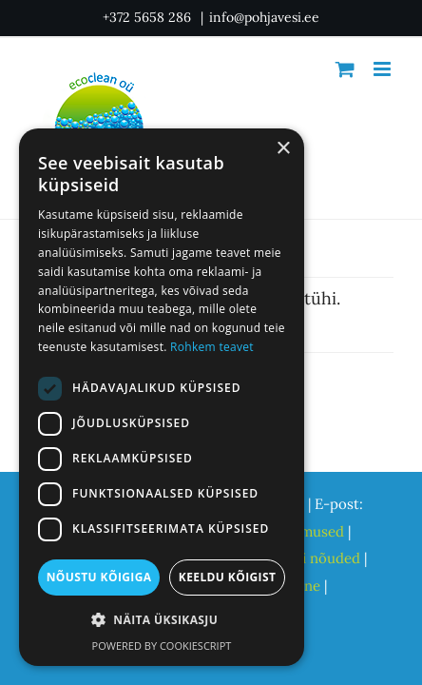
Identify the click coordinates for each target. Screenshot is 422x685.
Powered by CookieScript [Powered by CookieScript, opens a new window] (162, 645)
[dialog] (161, 397)
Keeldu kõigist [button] (228, 577)
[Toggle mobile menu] (383, 69)
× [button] (283, 149)
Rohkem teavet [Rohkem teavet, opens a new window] (212, 347)
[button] (161, 621)
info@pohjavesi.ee (264, 17)
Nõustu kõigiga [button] (99, 577)
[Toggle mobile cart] (345, 69)
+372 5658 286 (149, 17)
